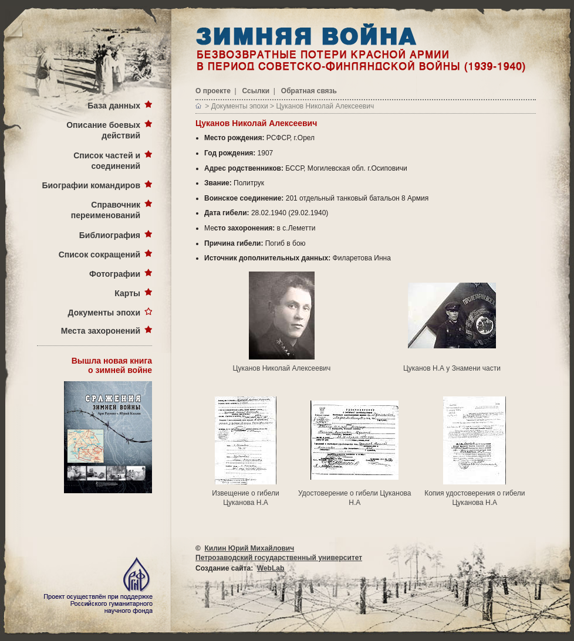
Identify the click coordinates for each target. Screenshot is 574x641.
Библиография (109, 235)
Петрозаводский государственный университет (278, 558)
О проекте (213, 91)
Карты (127, 293)
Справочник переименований (105, 210)
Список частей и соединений (106, 161)
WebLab (270, 568)
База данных (113, 105)
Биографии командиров (91, 185)
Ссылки (255, 91)
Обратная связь (309, 91)
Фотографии (114, 274)
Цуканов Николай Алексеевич (325, 106)
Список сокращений (99, 254)
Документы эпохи (104, 312)
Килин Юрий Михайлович (250, 548)
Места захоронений (100, 330)
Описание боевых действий (103, 130)
